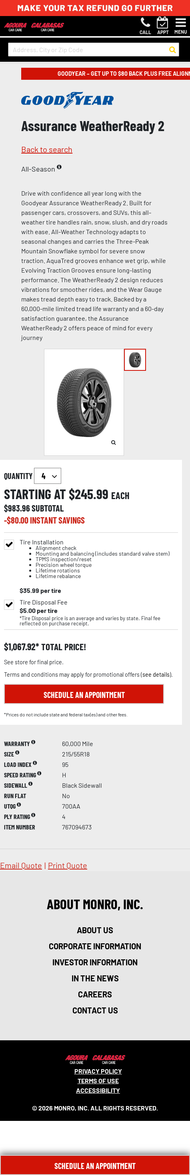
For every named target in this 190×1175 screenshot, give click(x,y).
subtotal (48, 508)
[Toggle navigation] (181, 26)
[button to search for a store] (172, 49)
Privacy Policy (98, 1071)
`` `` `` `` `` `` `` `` (47, 476)
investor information (95, 962)
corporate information (95, 946)
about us (95, 930)
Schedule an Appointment (84, 695)
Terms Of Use (98, 1080)
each (120, 495)
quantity (32, 476)
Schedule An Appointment (95, 1166)
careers (95, 994)
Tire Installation (95, 559)
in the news (95, 978)
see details (156, 674)
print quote (67, 865)
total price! (62, 646)
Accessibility (98, 1090)
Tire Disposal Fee (44, 602)
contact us (95, 1010)
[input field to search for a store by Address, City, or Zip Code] (93, 49)
